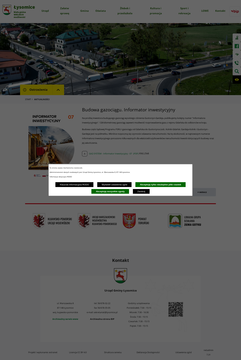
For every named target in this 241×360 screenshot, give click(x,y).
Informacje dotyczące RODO (61, 176)
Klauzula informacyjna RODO (74, 184)
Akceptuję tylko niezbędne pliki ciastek (160, 184)
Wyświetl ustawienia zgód (114, 184)
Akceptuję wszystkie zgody (110, 191)
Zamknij (141, 191)
